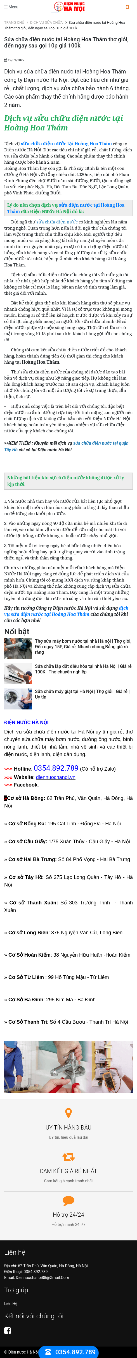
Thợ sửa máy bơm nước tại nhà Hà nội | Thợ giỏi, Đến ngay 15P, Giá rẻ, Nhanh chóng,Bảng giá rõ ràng (83, 647)
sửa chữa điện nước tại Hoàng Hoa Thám (66, 143)
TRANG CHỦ (15, 22)
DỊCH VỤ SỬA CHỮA (47, 22)
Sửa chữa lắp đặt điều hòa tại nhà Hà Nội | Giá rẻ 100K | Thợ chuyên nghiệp (83, 669)
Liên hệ (10, 1303)
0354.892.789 (36, 1271)
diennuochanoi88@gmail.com (42, 1277)
